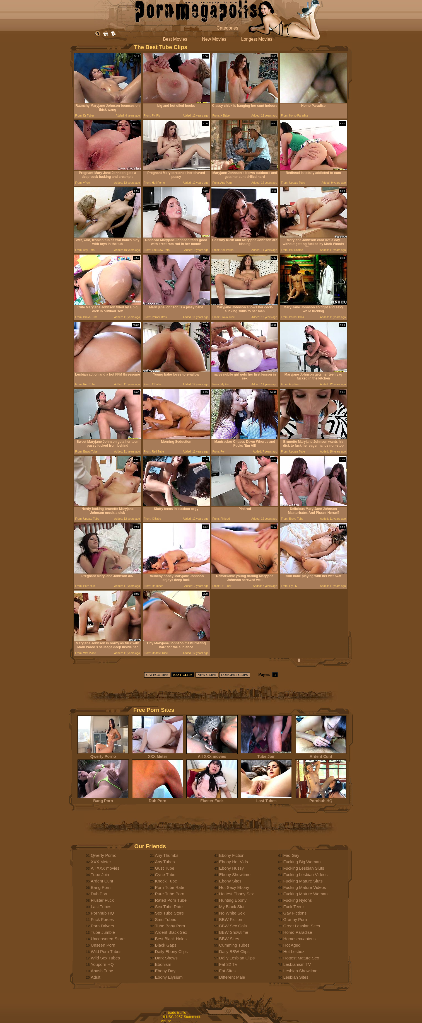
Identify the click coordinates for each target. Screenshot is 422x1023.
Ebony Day (165, 970)
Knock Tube (166, 881)
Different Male (232, 977)
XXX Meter (157, 755)
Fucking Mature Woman (305, 893)
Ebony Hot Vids (233, 861)
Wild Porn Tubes (106, 951)
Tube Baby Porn (170, 925)
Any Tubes (165, 861)
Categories (227, 28)
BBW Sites (229, 938)
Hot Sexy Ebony (234, 887)
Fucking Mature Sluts (303, 881)
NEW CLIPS (206, 675)
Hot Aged (292, 945)
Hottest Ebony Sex (236, 893)
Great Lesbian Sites (301, 925)
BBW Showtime (233, 932)
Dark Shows (166, 958)
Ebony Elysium (169, 977)
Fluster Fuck (212, 799)
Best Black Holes (171, 938)
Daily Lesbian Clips (237, 958)
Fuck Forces (102, 919)
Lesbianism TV (297, 964)
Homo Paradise (297, 932)
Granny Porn (295, 919)
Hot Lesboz (294, 951)
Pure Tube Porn (169, 893)
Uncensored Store (108, 938)
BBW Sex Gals (233, 925)
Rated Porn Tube (171, 900)
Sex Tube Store (169, 913)
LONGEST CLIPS (234, 675)
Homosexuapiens (299, 938)
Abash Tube (102, 970)
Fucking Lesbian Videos (305, 874)
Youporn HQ (102, 964)
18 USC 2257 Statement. (181, 1017)
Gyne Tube (165, 874)
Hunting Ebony (233, 900)
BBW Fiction (230, 919)
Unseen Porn (103, 945)
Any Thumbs (167, 855)
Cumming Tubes (234, 945)
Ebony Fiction (232, 855)
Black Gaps (166, 945)
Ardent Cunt (320, 755)
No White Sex (232, 913)
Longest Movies (257, 39)
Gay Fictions (295, 913)
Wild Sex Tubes (105, 958)
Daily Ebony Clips (171, 951)
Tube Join (266, 755)
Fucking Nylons (297, 900)
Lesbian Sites (295, 977)
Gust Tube (164, 868)
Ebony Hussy (231, 868)
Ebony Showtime (235, 874)
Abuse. (166, 1021)
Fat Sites (227, 970)
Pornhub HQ (320, 799)
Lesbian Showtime (300, 970)
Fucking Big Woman (302, 861)
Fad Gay (291, 855)
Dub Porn (157, 799)
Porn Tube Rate (169, 887)
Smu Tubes (165, 919)
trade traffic (177, 1012)
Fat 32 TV (228, 964)
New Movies (214, 39)
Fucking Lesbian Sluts (303, 868)
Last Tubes (266, 799)
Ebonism (163, 964)
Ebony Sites (230, 881)
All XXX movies (212, 755)
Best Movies (175, 39)
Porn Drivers (102, 925)
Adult (95, 977)
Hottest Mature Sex (301, 958)
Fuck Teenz (294, 906)
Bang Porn (103, 799)
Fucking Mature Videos (304, 887)
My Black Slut (232, 906)
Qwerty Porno (103, 755)
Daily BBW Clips (234, 951)
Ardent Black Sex (171, 932)
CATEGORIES (157, 675)
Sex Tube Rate (169, 906)
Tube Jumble (103, 932)
